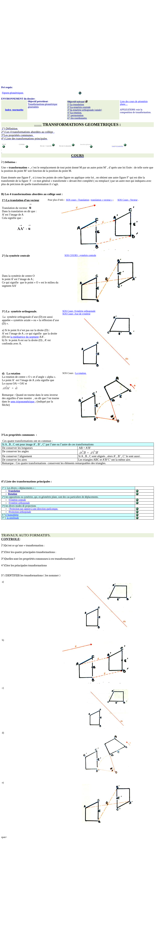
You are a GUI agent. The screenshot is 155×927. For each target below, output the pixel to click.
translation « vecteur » (102, 200)
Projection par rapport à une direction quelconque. (34, 508)
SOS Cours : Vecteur (127, 200)
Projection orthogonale (20, 511)
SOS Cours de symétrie (76, 313)
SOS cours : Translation (77, 200)
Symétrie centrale (17, 499)
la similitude (12, 518)
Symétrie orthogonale (19, 503)
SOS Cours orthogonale (78, 311)
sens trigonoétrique (23, 401)
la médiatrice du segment (24, 336)
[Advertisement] (77, 22)
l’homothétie (12, 514)
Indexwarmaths (14, 109)
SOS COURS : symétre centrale (80, 255)
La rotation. (80, 373)
